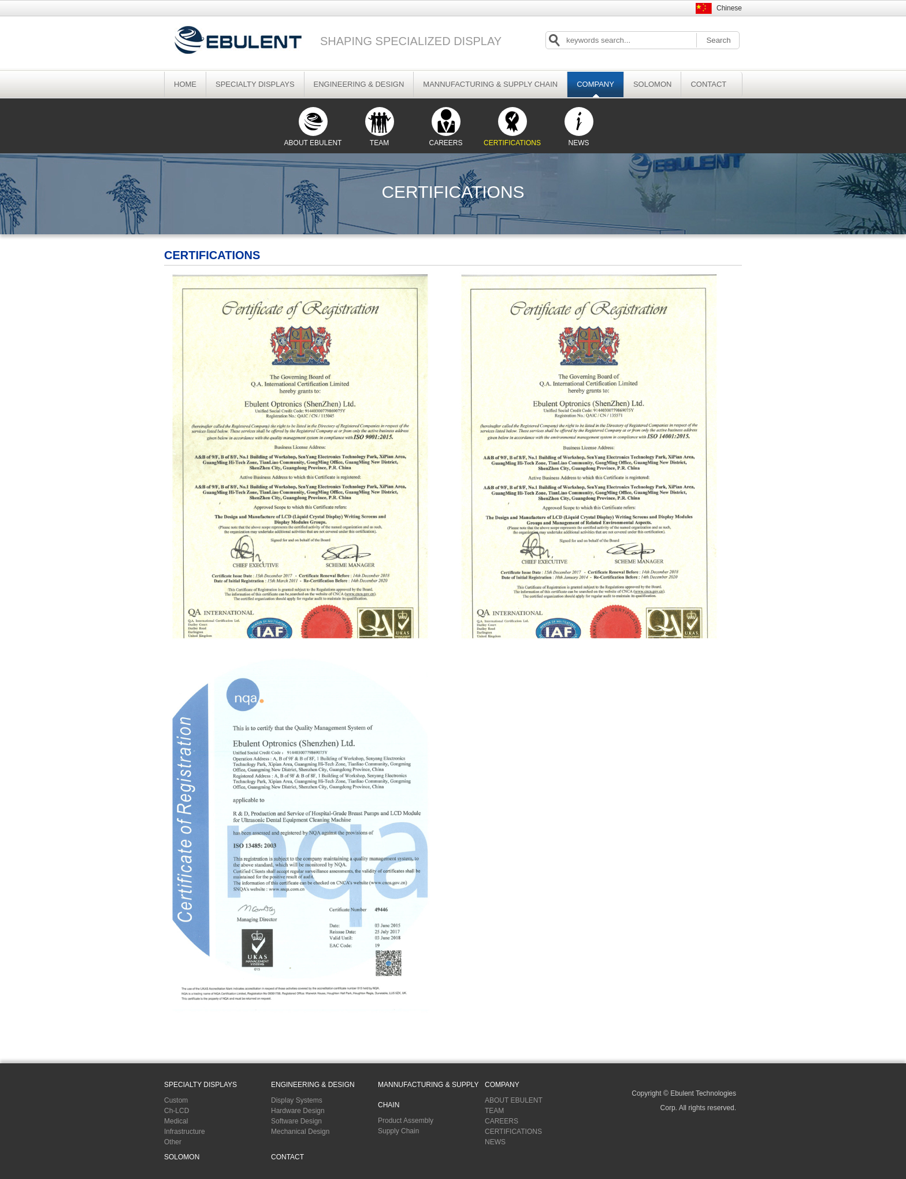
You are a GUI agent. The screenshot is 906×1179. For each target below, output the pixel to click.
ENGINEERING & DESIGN (359, 84)
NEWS (579, 127)
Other (172, 1142)
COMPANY (595, 84)
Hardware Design (298, 1111)
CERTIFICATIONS (512, 127)
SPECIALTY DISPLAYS (255, 84)
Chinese (729, 8)
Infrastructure (184, 1132)
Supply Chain (398, 1131)
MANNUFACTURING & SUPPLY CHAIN (490, 84)
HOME (185, 84)
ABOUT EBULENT (313, 127)
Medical (176, 1121)
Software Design (296, 1121)
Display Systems (296, 1100)
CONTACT (708, 84)
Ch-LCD (176, 1111)
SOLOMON (652, 84)
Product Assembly (405, 1121)
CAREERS (445, 127)
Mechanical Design (300, 1132)
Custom (176, 1100)
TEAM (379, 127)
